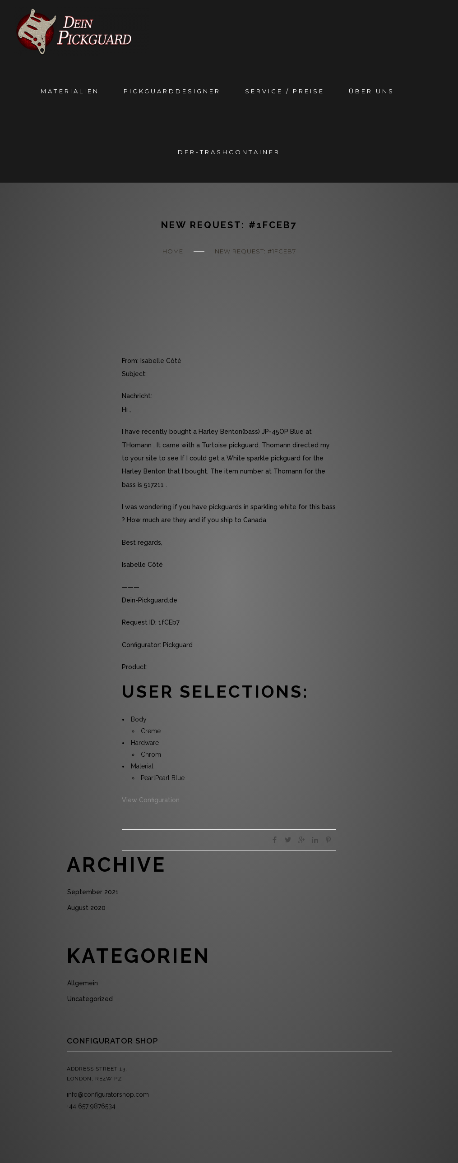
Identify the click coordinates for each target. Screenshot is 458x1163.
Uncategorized (90, 998)
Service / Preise (284, 91)
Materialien (70, 91)
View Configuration (151, 800)
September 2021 (93, 892)
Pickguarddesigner (172, 91)
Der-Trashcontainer (229, 152)
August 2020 (86, 907)
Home (172, 251)
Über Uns (371, 91)
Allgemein (82, 983)
